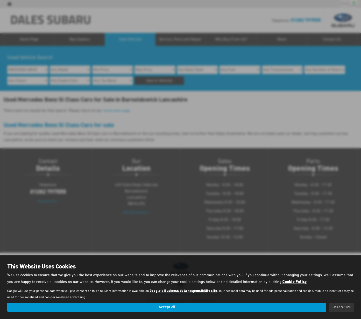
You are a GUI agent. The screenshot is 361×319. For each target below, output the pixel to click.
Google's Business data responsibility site (183, 291)
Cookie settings (341, 307)
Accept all (167, 307)
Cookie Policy (294, 281)
